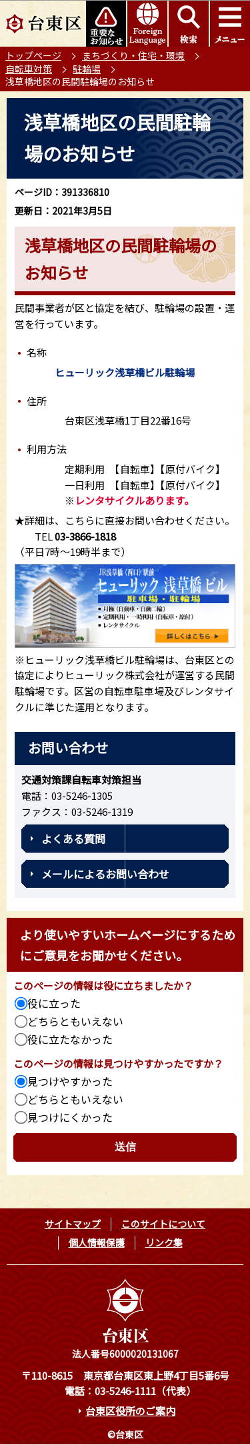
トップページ (33, 55)
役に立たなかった (70, 1039)
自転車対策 (28, 68)
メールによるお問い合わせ (105, 874)
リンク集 (164, 1242)
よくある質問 (73, 838)
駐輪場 (87, 68)
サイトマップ (73, 1223)
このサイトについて (163, 1223)
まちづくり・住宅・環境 (133, 55)
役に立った (54, 1003)
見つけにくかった (70, 1117)
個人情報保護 (97, 1242)
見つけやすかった (70, 1081)
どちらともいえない (75, 1021)
